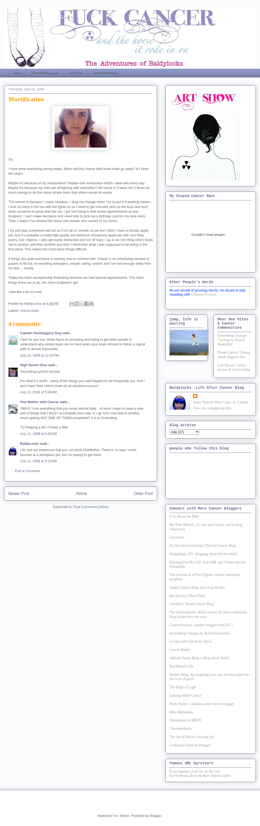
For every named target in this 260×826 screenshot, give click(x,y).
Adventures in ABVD (185, 720)
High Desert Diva (33, 365)
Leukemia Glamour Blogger (190, 745)
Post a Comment (27, 471)
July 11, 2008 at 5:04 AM (38, 392)
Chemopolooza (181, 728)
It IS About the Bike (184, 516)
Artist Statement (105, 73)
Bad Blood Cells (182, 666)
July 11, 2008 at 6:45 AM (38, 434)
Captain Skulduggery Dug (40, 333)
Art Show (76, 73)
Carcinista (177, 537)
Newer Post (18, 493)
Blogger (155, 816)
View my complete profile (212, 408)
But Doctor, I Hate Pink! (187, 596)
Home (81, 493)
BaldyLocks (29, 444)
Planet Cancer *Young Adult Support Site (234, 355)
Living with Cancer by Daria (190, 641)
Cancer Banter (180, 650)
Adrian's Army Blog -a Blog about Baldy (199, 658)
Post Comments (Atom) (90, 507)
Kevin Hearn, (179, 776)
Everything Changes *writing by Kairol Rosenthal (232, 340)
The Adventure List (45, 73)
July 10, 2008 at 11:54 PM (39, 355)
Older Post (143, 493)
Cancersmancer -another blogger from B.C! (201, 625)
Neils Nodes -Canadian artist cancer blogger (202, 704)
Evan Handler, (180, 771)
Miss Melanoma (181, 712)
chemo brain (29, 311)
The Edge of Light (183, 687)
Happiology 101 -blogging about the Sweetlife (203, 554)
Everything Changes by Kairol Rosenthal (199, 633)
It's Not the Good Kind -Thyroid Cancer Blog (203, 546)
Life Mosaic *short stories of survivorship (234, 367)
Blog (17, 73)
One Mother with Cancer (39, 402)
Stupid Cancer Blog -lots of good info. (197, 587)
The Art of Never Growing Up (192, 737)
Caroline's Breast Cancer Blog (191, 604)
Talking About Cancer (186, 695)
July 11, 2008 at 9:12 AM (38, 461)
